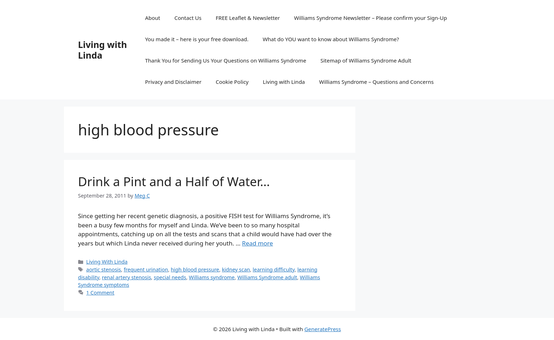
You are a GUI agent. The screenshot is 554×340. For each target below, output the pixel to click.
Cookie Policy (232, 81)
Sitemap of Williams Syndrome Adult (366, 60)
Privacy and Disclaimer (173, 81)
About (152, 17)
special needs (170, 277)
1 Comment (100, 292)
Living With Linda (107, 261)
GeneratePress (322, 329)
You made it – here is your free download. (196, 39)
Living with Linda (102, 49)
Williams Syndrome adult (267, 277)
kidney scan (236, 269)
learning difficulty (274, 269)
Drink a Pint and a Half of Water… (174, 181)
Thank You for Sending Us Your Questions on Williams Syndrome (225, 60)
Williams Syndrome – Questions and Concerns (376, 81)
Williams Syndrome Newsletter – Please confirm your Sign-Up (370, 17)
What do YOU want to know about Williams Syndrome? (331, 39)
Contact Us (187, 17)
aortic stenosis (103, 269)
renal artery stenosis (126, 277)
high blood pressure (195, 269)
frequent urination (146, 269)
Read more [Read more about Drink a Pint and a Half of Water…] (257, 243)
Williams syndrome (212, 277)
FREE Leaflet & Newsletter (248, 17)
